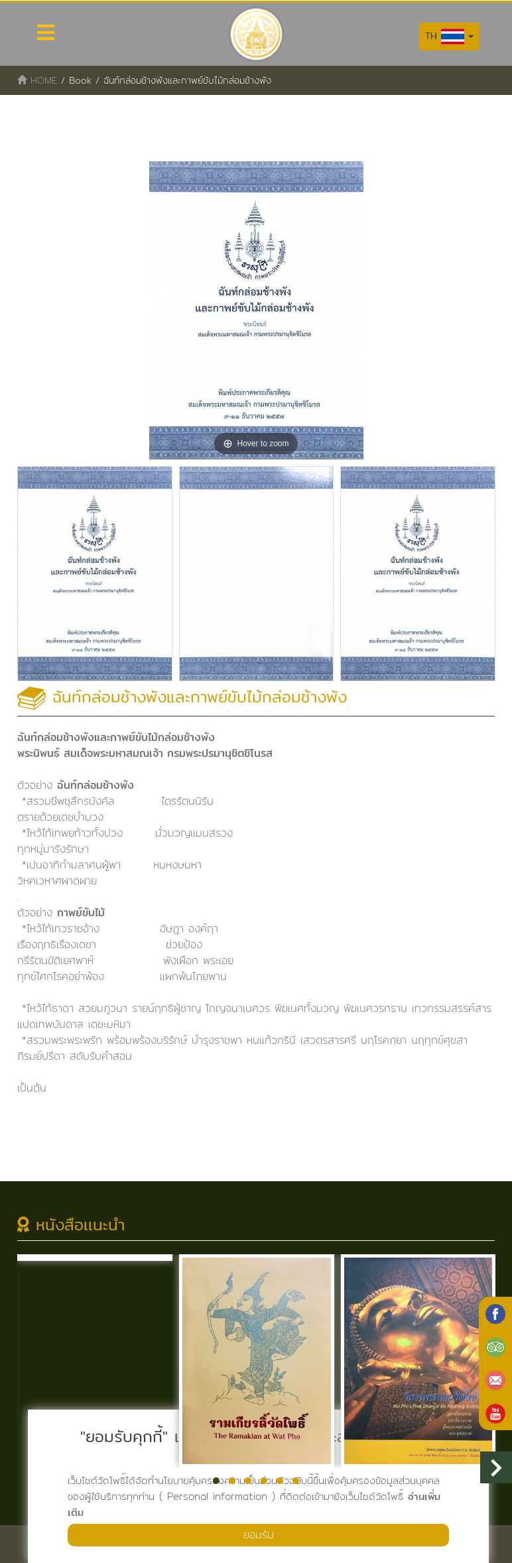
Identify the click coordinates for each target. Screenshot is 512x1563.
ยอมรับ (258, 1534)
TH (449, 36)
